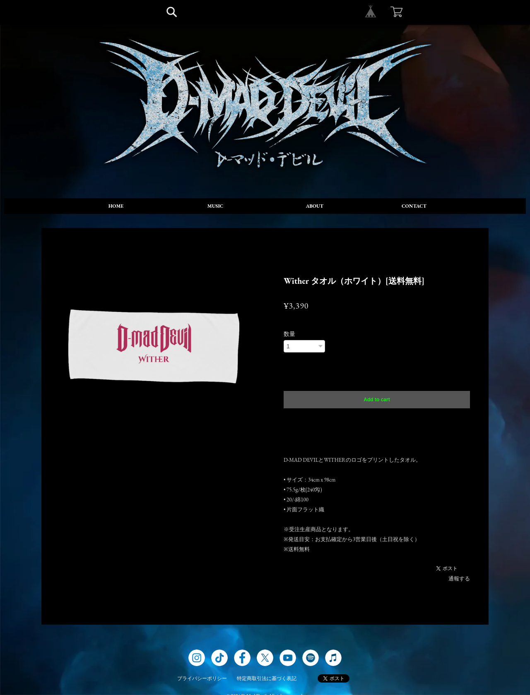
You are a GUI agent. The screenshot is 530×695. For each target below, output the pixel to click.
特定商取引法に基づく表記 (266, 678)
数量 (289, 334)
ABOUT (314, 206)
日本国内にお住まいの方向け (376, 419)
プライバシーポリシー (202, 678)
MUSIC (215, 206)
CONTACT (414, 206)
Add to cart (377, 400)
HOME (116, 206)
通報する (459, 578)
